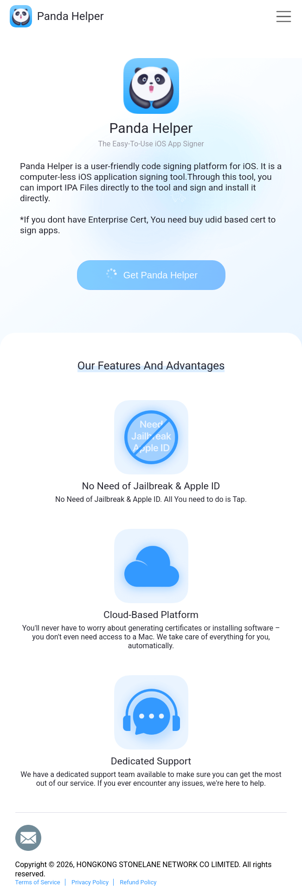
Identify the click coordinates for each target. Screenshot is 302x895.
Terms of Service (37, 882)
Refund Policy (138, 882)
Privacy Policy (90, 882)
